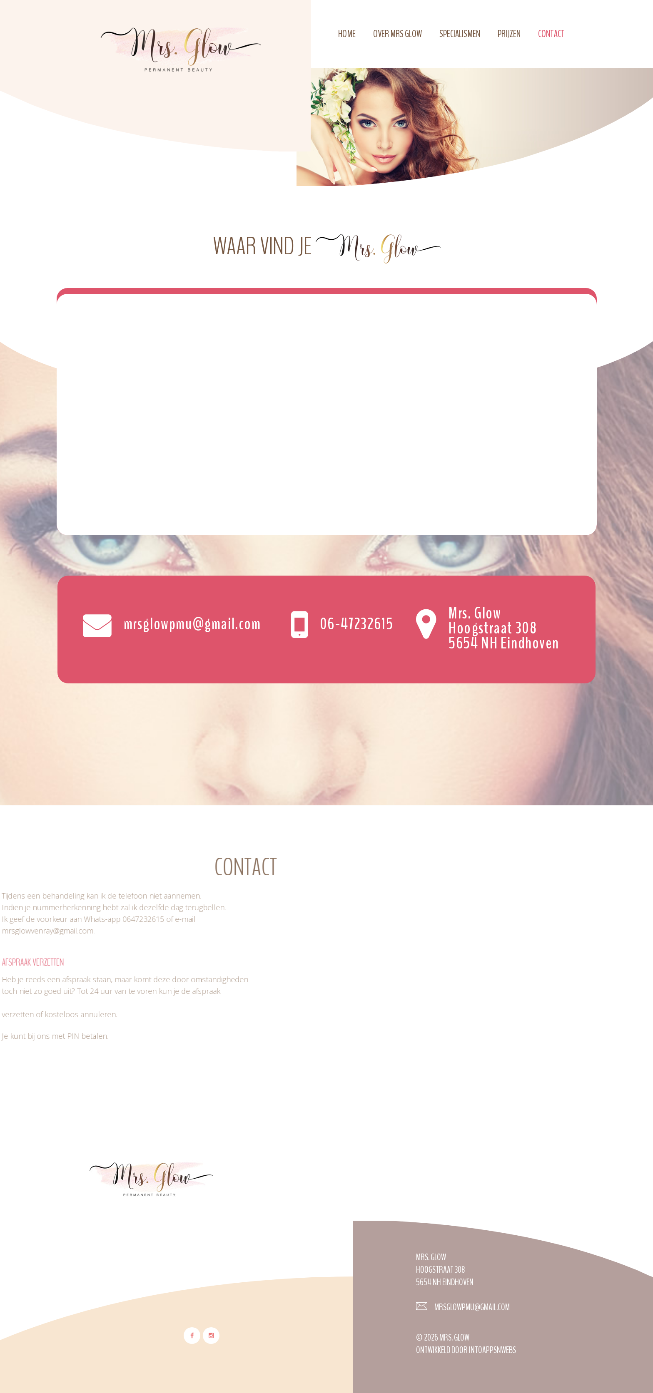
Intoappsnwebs (492, 1350)
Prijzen (509, 34)
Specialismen (459, 34)
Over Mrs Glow (397, 34)
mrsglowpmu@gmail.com (192, 623)
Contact (551, 34)
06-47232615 (357, 623)
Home (347, 34)
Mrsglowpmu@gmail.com (471, 1307)
